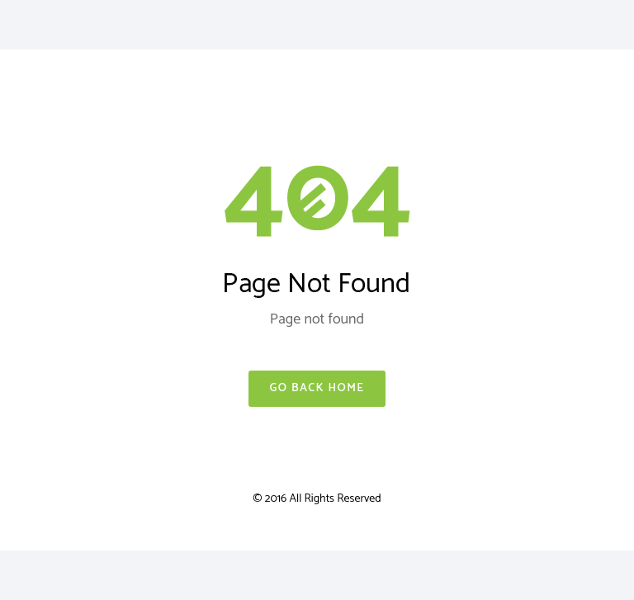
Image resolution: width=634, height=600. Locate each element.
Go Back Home (316, 388)
